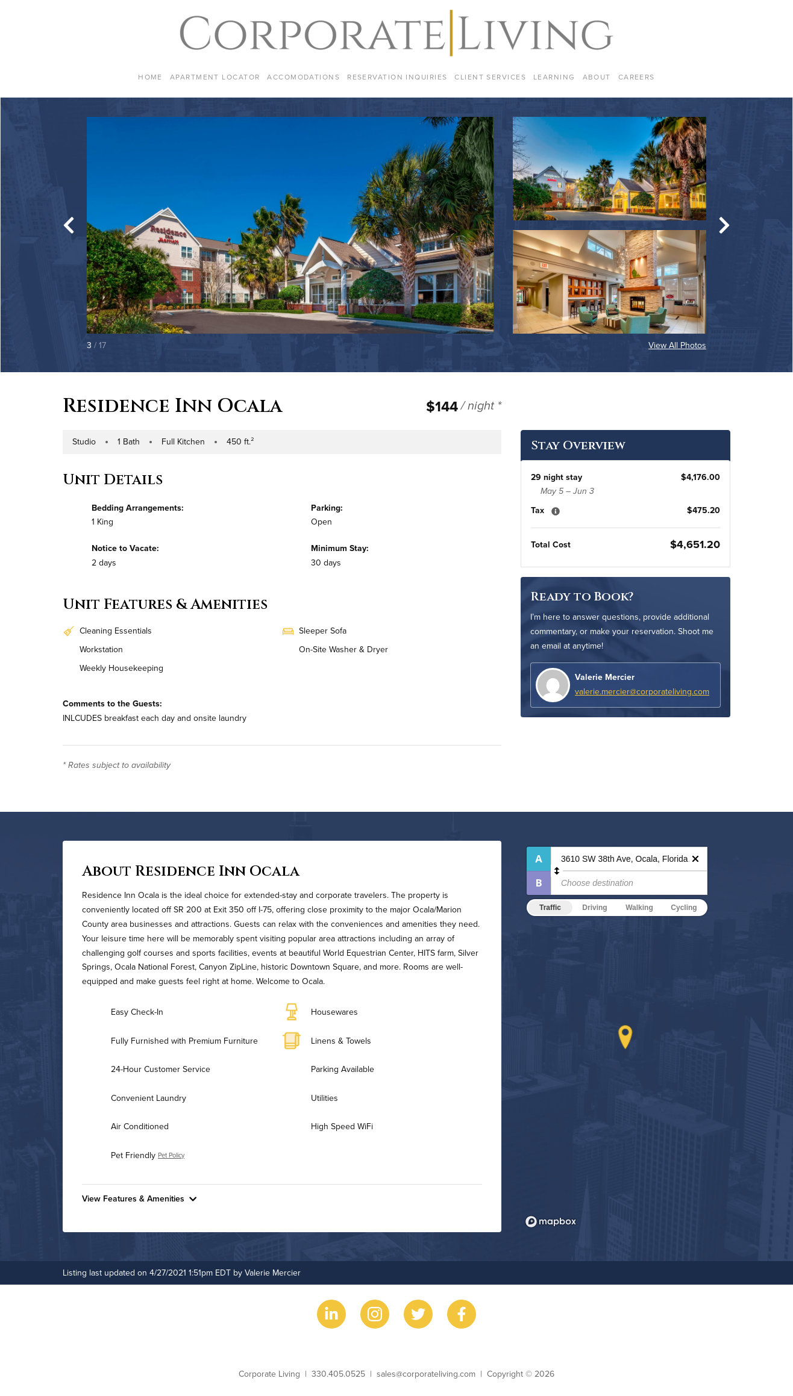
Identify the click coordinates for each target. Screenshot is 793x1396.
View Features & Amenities (139, 1198)
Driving (594, 907)
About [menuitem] (597, 77)
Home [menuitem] (150, 77)
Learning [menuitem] (554, 77)
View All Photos (677, 345)
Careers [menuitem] (636, 77)
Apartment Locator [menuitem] (215, 77)
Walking (639, 907)
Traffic (550, 907)
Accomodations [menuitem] (303, 77)
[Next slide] (724, 225)
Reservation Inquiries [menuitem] (397, 77)
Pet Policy (171, 1155)
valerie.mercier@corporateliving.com (642, 691)
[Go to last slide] (69, 225)
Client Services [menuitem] (490, 77)
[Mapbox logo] (550, 1222)
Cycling (684, 907)
